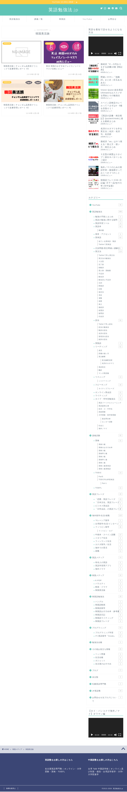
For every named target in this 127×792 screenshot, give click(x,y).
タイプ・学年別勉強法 (108, 399)
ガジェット (108, 661)
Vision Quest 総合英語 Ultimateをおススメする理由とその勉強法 (112, 93)
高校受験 (102, 412)
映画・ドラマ (108, 587)
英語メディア (107, 557)
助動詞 (101, 268)
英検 (108, 441)
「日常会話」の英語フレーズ (108, 509)
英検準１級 (103, 460)
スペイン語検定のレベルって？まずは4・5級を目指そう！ (111, 106)
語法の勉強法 (104, 328)
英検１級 (102, 463)
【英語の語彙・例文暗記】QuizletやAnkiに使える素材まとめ (112, 119)
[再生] (92, 53)
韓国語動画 (108, 605)
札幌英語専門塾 (107, 684)
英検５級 (102, 445)
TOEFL (108, 488)
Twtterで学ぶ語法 (106, 324)
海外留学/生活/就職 (107, 515)
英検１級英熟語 (105, 469)
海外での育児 (108, 548)
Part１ (104, 484)
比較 (100, 289)
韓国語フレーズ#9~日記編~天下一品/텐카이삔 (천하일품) (111, 183)
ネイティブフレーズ (106, 389)
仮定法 (101, 292)
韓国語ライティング (108, 618)
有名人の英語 (108, 563)
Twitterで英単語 (105, 245)
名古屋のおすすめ (108, 664)
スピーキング (108, 385)
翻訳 (100, 370)
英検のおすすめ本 (106, 448)
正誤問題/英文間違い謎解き (108, 248)
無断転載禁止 (11, 789)
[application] (105, 46)
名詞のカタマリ (108, 364)
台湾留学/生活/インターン (108, 524)
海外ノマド (103, 429)
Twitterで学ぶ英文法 (107, 256)
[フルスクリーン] (119, 53)
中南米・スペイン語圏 (108, 535)
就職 (108, 551)
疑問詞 (101, 314)
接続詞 (101, 308)
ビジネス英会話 (108, 506)
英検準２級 (103, 454)
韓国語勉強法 (107, 597)
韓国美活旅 (108, 590)
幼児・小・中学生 (106, 409)
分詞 (100, 283)
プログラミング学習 (108, 633)
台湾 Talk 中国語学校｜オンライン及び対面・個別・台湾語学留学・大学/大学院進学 (106, 772)
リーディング (108, 347)
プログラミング (107, 628)
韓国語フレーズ (108, 621)
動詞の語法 (103, 331)
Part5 (101, 477)
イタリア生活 (108, 538)
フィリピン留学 (108, 527)
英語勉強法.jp (63, 10)
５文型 (101, 262)
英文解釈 (102, 357)
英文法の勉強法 (105, 259)
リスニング (108, 377)
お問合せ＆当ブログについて (107, 699)
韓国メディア (107, 575)
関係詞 (101, 286)
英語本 (108, 226)
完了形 (101, 265)
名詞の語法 (103, 334)
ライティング (108, 396)
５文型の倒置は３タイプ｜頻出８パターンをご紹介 (111, 157)
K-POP (108, 580)
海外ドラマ (108, 569)
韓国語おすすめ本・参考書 (108, 612)
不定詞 (101, 274)
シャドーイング (105, 381)
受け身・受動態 (105, 271)
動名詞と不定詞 (105, 280)
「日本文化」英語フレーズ (108, 503)
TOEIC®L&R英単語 (106, 480)
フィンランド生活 (108, 541)
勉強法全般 (107, 642)
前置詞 (101, 311)
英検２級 (102, 457)
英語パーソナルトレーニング (110, 403)
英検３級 (102, 451)
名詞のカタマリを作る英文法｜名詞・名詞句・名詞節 (111, 132)
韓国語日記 (108, 615)
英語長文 (102, 367)
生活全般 (108, 657)
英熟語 (108, 343)
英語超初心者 (104, 406)
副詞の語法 (103, 340)
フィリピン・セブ (106, 531)
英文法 (108, 251)
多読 (100, 351)
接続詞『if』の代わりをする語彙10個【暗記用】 (111, 67)
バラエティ (108, 584)
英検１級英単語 (105, 466)
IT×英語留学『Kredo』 (108, 636)
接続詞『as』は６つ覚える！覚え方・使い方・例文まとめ (111, 144)
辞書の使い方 (104, 354)
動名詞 (101, 277)
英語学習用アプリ (108, 566)
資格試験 (107, 435)
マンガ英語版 (104, 373)
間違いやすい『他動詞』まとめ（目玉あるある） (111, 80)
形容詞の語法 (104, 337)
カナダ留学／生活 (108, 545)
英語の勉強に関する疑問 (108, 220)
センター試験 (107, 422)
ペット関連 (108, 654)
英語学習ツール (108, 223)
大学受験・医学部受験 (107, 415)
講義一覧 (38, 19)
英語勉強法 (14, 19)
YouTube (87, 19)
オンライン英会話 (108, 392)
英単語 (108, 237)
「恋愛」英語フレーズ (108, 499)
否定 (100, 295)
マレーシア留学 (108, 521)
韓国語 (62, 19)
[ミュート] (115, 53)
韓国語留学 (108, 608)
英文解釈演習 (107, 361)
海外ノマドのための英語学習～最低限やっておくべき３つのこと (111, 170)
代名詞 (101, 317)
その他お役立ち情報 (107, 649)
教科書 (101, 231)
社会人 (101, 426)
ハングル (108, 602)
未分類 (107, 677)
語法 (108, 320)
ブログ (107, 670)
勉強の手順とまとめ (108, 217)
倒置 (100, 302)
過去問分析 (106, 419)
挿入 (100, 305)
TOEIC (108, 473)
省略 (100, 298)
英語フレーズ (107, 494)
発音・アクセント (108, 234)
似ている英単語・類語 (107, 242)
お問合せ (112, 19)
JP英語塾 (107, 691)
